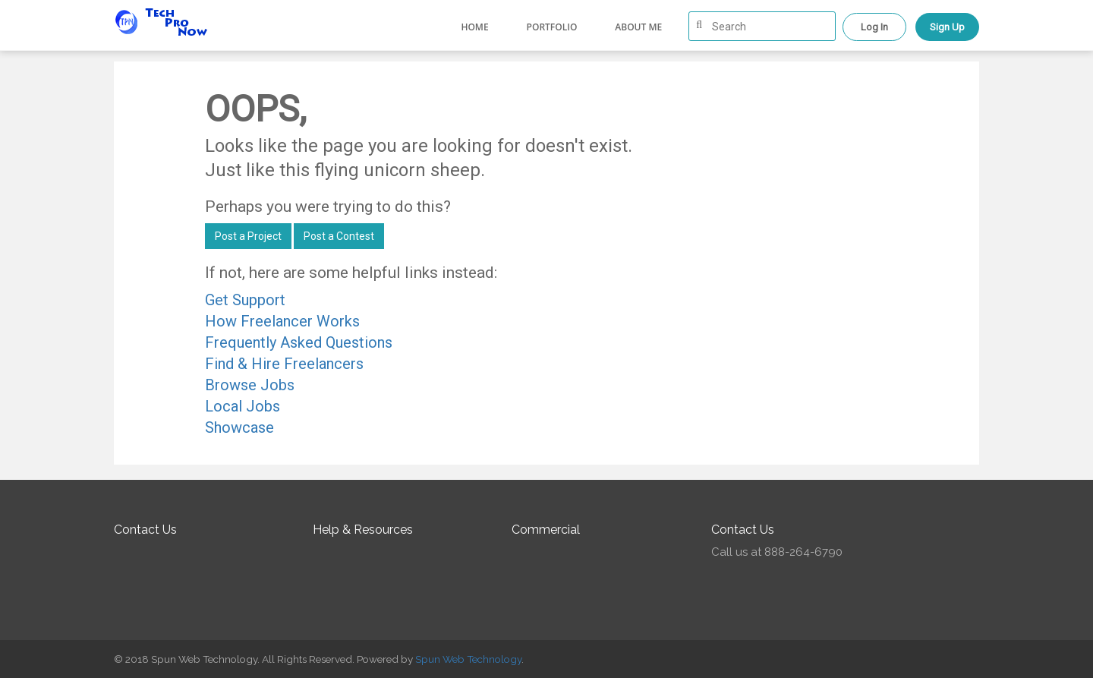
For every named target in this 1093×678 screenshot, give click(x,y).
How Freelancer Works (282, 321)
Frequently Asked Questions (298, 342)
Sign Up (947, 27)
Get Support (245, 300)
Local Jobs (242, 406)
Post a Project (248, 236)
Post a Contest (339, 236)
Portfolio (552, 26)
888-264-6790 (803, 552)
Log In (874, 27)
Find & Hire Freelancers (284, 364)
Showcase (239, 427)
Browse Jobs (250, 385)
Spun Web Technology (468, 659)
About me (638, 26)
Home (474, 26)
